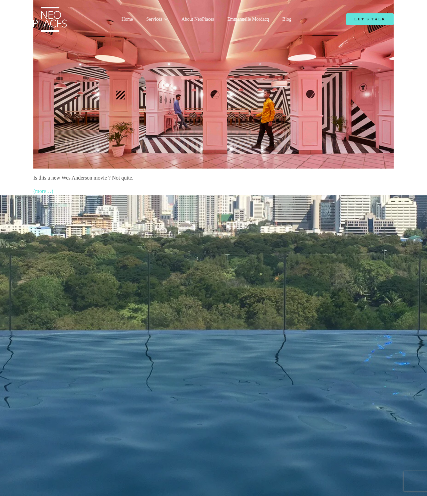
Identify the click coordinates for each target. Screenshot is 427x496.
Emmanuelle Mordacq (248, 19)
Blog (286, 19)
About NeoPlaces (197, 19)
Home (127, 19)
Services (154, 19)
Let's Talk (370, 19)
